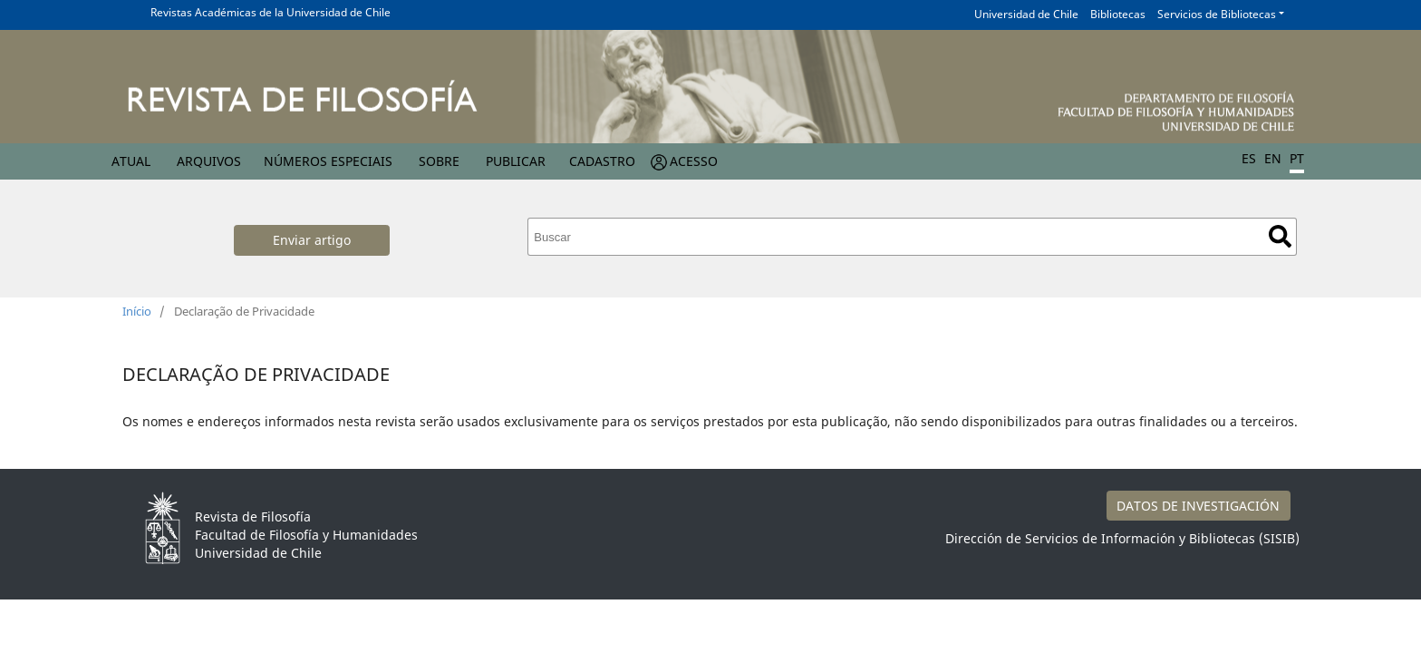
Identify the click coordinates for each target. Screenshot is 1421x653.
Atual (130, 161)
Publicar (516, 161)
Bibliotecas (1118, 14)
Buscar (1280, 236)
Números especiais (328, 161)
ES (1249, 158)
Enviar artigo (312, 240)
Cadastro (602, 161)
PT (1297, 158)
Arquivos (209, 161)
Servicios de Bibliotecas (1216, 14)
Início (136, 311)
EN (1272, 158)
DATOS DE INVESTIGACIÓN (1198, 505)
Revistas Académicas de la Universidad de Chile (270, 12)
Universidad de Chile (1026, 14)
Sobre (439, 161)
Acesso (694, 161)
